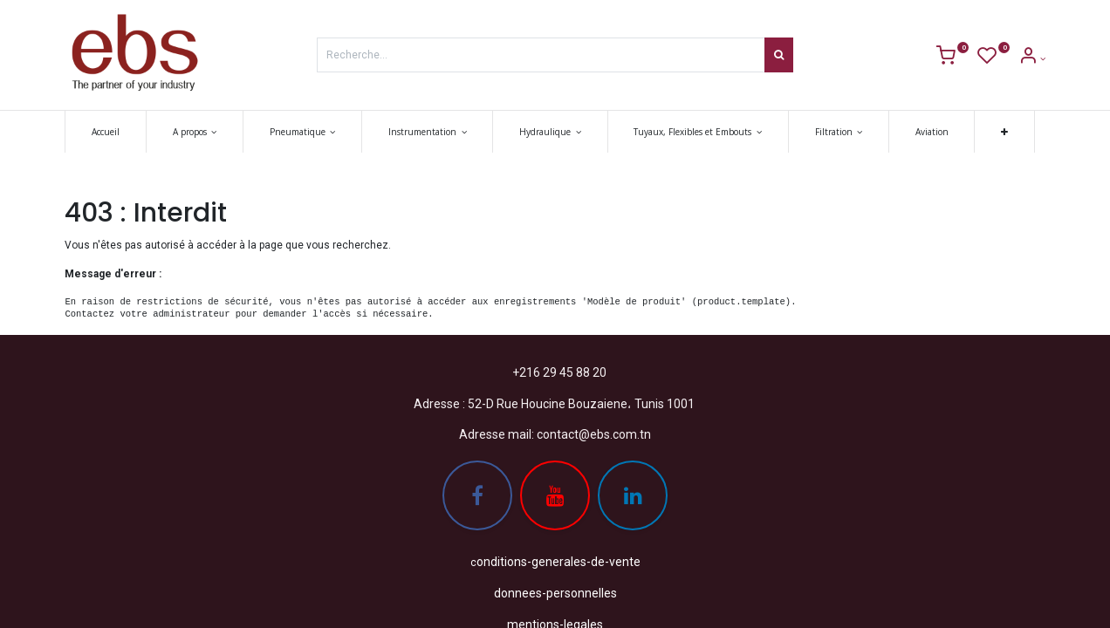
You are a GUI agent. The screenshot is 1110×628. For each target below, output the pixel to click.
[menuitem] (105, 132)
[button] (1004, 132)
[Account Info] (1031, 59)
